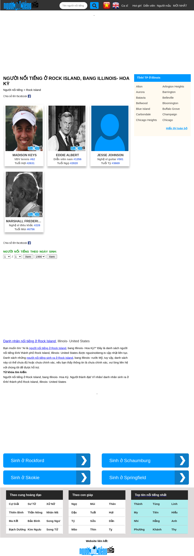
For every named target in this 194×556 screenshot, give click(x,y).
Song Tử (52, 476)
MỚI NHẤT (180, 5)
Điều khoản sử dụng (97, 515)
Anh (174, 467)
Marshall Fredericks (24, 209)
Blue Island (143, 96)
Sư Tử (32, 450)
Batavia (141, 85)
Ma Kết (13, 467)
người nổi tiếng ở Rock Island (47, 307)
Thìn (93, 476)
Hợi (111, 459)
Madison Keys (25, 142)
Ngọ (74, 450)
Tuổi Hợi (24, 150)
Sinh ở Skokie (25, 424)
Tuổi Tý (110, 150)
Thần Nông (35, 459)
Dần (111, 467)
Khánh (157, 476)
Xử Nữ (50, 450)
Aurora (140, 79)
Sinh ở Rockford (27, 407)
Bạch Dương (17, 476)
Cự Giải (14, 450)
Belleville (168, 85)
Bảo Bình (34, 467)
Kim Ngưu (34, 476)
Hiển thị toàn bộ (176, 116)
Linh (174, 450)
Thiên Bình (16, 459)
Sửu (93, 467)
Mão (74, 476)
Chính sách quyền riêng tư (97, 535)
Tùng (156, 450)
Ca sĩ (124, 5)
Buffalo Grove (171, 96)
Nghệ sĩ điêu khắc (24, 212)
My (136, 459)
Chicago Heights (146, 107)
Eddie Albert (67, 142)
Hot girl (137, 5)
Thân (112, 450)
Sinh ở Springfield (127, 424)
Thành (138, 450)
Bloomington (170, 90)
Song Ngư (53, 467)
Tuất (93, 459)
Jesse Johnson (110, 142)
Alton (139, 74)
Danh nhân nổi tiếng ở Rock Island (29, 300)
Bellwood (142, 90)
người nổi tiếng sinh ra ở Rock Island (50, 317)
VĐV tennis (24, 146)
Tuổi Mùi (25, 216)
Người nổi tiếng (13, 77)
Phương (139, 476)
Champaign (170, 102)
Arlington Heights (173, 74)
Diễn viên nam (67, 146)
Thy (174, 476)
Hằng (156, 467)
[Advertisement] (94, 35)
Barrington (169, 79)
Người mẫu (164, 5)
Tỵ (110, 476)
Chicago (168, 107)
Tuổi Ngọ (67, 150)
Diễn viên (149, 5)
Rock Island (33, 77)
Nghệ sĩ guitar (110, 146)
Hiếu (174, 459)
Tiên (156, 459)
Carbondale (143, 102)
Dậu (74, 459)
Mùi (92, 450)
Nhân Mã (52, 459)
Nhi (136, 467)
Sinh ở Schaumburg (129, 407)
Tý (73, 467)
